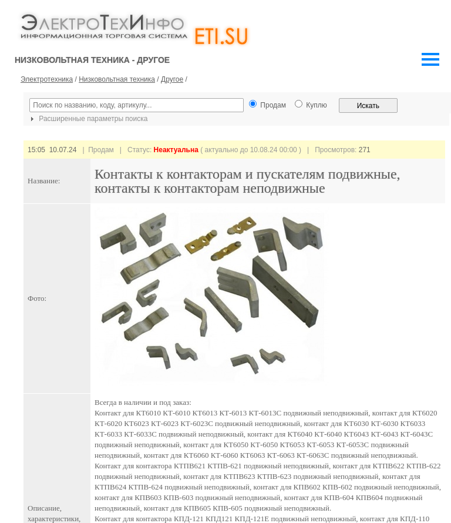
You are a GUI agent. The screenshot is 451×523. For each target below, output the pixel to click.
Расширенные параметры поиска (87, 119)
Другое (172, 79)
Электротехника (47, 79)
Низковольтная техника (117, 79)
